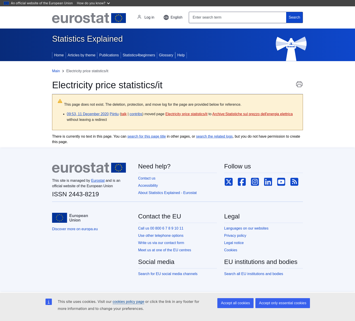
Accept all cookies (235, 303)
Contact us (146, 178)
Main (56, 71)
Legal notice (234, 243)
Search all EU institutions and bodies (253, 274)
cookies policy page (128, 302)
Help (181, 55)
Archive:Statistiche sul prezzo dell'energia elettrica (252, 114)
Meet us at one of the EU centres (164, 250)
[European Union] (70, 218)
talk (124, 114)
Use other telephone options (160, 235)
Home (59, 55)
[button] (173, 17)
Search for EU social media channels (167, 274)
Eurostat (98, 180)
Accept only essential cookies (282, 303)
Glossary (166, 55)
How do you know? (93, 3)
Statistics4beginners (139, 55)
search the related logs (214, 136)
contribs (136, 114)
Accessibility (148, 185)
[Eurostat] (89, 18)
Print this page (299, 86)
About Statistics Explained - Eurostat (167, 193)
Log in (145, 17)
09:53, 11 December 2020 (88, 114)
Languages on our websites (246, 228)
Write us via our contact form (161, 243)
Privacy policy (235, 235)
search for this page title (146, 136)
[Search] (294, 17)
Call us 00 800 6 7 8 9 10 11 (160, 228)
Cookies (230, 250)
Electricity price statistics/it (187, 114)
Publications (109, 55)
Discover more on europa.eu (75, 229)
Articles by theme (82, 55)
